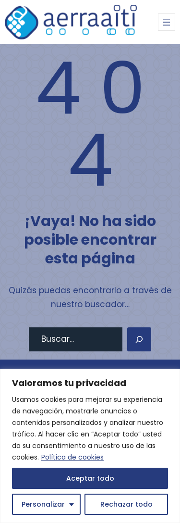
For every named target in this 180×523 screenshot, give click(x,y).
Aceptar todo (90, 478)
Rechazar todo (126, 504)
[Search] (139, 339)
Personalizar (43, 504)
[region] (90, 446)
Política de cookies (72, 457)
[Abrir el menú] (166, 22)
